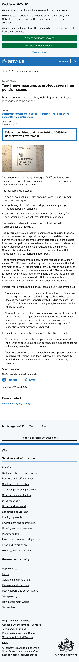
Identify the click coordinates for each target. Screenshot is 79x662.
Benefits (6, 467)
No (45, 426)
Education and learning (15, 511)
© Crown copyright (66, 654)
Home (5, 71)
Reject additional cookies (39, 45)
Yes (33, 426)
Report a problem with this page (39, 437)
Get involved (9, 607)
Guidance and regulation (16, 579)
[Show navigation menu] (63, 61)
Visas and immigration (14, 545)
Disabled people (11, 500)
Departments (9, 568)
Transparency (10, 596)
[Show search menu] (75, 61)
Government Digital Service (17, 637)
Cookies (25, 620)
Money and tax (10, 533)
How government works (15, 601)
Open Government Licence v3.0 (20, 651)
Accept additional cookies (39, 38)
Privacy (14, 620)
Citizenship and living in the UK (19, 489)
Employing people (12, 517)
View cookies (39, 52)
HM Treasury (44, 113)
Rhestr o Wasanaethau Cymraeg (20, 633)
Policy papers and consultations (20, 590)
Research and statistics (15, 585)
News (5, 574)
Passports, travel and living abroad (21, 539)
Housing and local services (17, 528)
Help (5, 620)
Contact (36, 624)
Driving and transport (14, 506)
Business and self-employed (18, 478)
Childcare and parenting (15, 484)
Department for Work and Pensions (19, 113)
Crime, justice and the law (16, 495)
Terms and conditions (14, 628)
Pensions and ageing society (24, 71)
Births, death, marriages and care (21, 473)
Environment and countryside (18, 522)
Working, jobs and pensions (17, 550)
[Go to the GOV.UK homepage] (13, 61)
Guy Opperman (25, 117)
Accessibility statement (15, 624)
